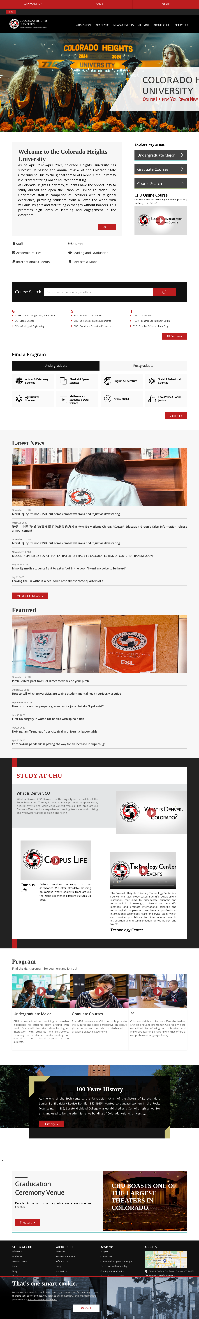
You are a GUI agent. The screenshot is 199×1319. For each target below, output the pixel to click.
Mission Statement (65, 1253)
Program (104, 1249)
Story (14, 1268)
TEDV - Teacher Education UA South (150, 320)
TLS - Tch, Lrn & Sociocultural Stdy (149, 326)
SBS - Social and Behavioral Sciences (91, 326)
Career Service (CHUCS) (112, 1273)
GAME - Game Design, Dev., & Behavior (33, 315)
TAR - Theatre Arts (141, 315)
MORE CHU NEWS (30, 596)
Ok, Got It (86, 1310)
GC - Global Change (23, 320)
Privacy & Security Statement (42, 1301)
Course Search (107, 1253)
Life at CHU (62, 1258)
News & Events (19, 1258)
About (15, 1273)
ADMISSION (83, 25)
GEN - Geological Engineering (28, 326)
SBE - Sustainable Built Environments (91, 320)
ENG (11, 11)
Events (59, 1273)
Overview (60, 1249)
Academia (17, 1253)
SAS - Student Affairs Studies (87, 315)
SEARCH (181, 25)
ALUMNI (143, 25)
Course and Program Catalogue (116, 1258)
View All (176, 416)
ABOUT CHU (161, 25)
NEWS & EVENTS (123, 25)
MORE (106, 227)
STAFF (165, 4)
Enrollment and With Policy (113, 1263)
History (63, 1131)
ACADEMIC (102, 25)
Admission (17, 1249)
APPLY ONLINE (33, 4)
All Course (174, 336)
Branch (15, 1263)
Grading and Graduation (112, 1268)
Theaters (27, 1220)
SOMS (99, 4)
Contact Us (61, 1268)
